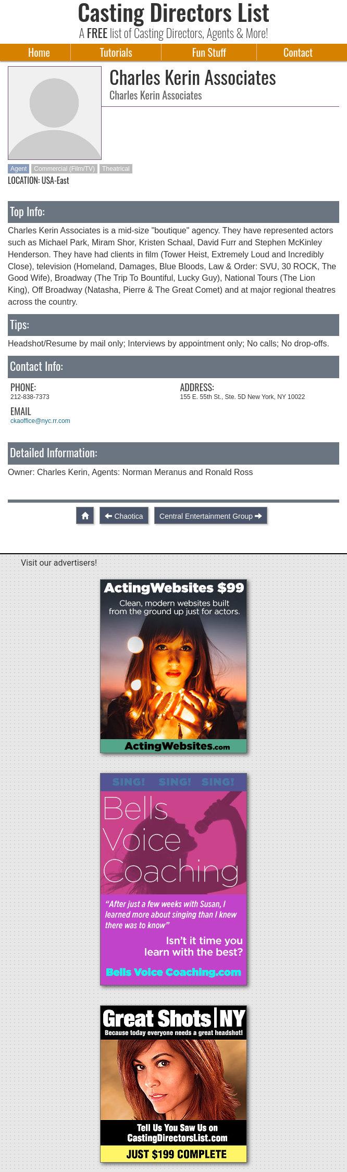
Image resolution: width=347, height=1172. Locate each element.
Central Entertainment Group (206, 516)
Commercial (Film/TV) (64, 168)
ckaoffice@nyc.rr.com (40, 421)
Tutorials (116, 52)
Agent (18, 168)
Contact (298, 52)
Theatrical (116, 168)
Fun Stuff (209, 52)
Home (39, 52)
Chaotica (128, 516)
